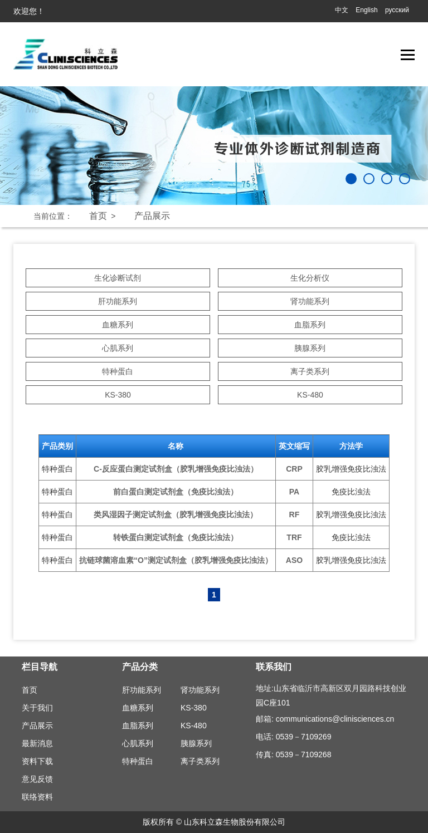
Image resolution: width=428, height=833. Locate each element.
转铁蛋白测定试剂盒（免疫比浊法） (175, 537)
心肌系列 (117, 348)
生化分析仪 (309, 277)
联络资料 (37, 796)
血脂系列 (309, 324)
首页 (98, 215)
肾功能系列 (309, 301)
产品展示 (152, 215)
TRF (293, 537)
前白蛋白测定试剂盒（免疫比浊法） (175, 491)
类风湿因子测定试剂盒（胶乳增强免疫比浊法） (175, 514)
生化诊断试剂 (117, 277)
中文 (341, 10)
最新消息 (37, 743)
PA (294, 491)
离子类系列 (309, 371)
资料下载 (37, 761)
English (366, 10)
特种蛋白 (117, 371)
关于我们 (37, 707)
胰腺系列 (309, 348)
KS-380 (118, 394)
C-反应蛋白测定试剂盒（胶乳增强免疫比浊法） (176, 468)
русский (397, 10)
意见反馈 (37, 779)
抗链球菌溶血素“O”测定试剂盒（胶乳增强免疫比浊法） (176, 560)
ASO (294, 560)
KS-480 (310, 394)
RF (294, 514)
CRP (294, 468)
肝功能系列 (117, 301)
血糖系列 (117, 324)
